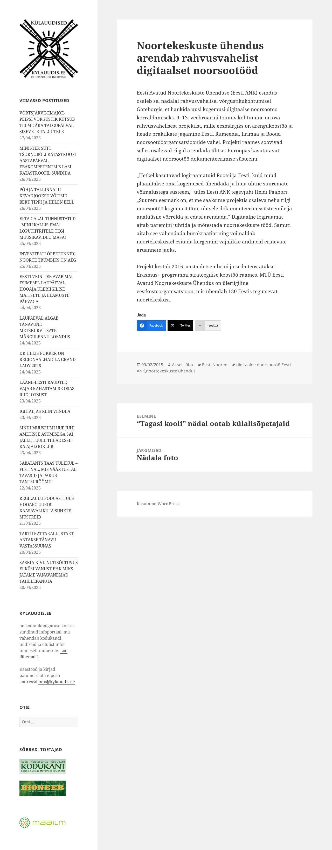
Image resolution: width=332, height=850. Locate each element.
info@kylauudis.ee (56, 682)
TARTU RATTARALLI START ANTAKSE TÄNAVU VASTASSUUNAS (46, 540)
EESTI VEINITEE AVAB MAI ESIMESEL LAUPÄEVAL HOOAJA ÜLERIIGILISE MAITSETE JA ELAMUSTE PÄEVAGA (46, 289)
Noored (219, 365)
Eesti (206, 365)
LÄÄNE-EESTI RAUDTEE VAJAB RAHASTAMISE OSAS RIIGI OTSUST (46, 388)
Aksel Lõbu (182, 365)
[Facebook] (151, 325)
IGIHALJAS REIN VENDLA (44, 411)
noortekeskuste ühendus (171, 371)
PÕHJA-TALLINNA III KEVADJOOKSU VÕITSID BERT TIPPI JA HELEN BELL (46, 196)
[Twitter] (180, 325)
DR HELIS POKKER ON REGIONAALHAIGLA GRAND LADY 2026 (47, 359)
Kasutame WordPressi (159, 504)
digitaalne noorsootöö (258, 365)
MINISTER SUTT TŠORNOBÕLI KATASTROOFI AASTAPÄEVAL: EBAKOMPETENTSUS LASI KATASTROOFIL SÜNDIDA (47, 160)
